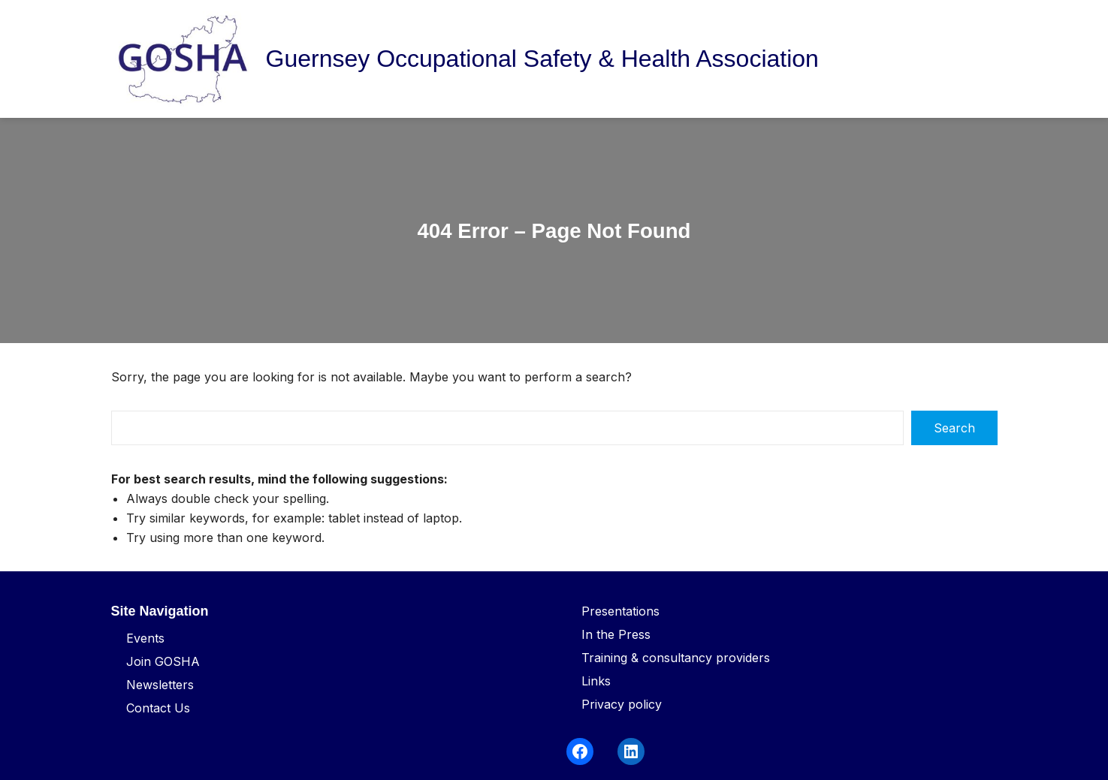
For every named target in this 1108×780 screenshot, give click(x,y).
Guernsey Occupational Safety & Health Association (542, 58)
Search (954, 427)
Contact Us (158, 707)
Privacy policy (621, 704)
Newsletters (160, 684)
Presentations (620, 611)
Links (596, 680)
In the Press (616, 634)
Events (145, 638)
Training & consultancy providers (675, 657)
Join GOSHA (163, 661)
